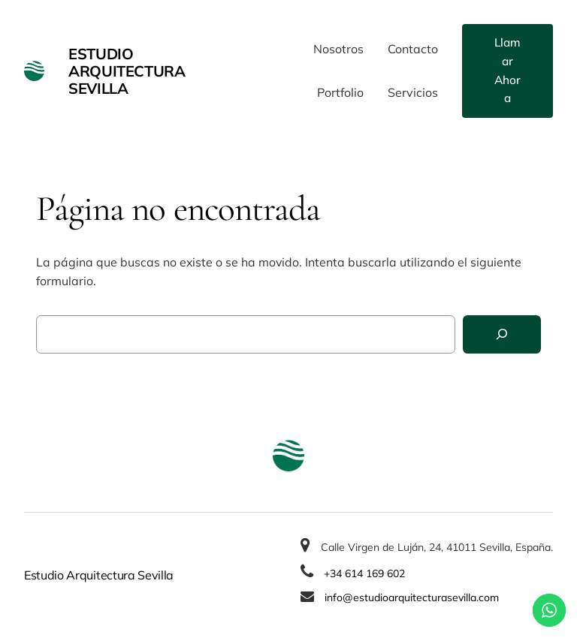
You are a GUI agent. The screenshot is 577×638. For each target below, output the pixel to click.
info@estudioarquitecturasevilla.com (412, 597)
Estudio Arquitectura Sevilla (126, 71)
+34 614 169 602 (364, 573)
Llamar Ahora (507, 70)
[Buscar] (502, 334)
